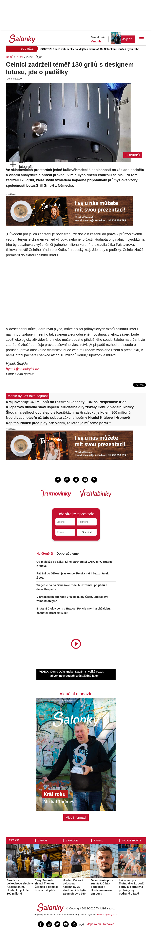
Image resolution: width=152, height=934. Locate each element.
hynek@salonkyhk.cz (22, 369)
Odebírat (87, 532)
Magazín (127, 39)
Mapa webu (93, 924)
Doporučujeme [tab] (67, 553)
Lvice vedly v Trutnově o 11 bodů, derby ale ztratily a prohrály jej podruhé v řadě (132, 887)
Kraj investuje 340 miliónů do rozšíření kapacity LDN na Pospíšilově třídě (66, 402)
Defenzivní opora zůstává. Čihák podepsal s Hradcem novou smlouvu (102, 887)
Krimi (20, 56)
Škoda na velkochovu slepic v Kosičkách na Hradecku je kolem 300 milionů (68, 412)
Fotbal (98, 840)
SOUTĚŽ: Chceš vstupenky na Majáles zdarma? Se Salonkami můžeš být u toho (89, 49)
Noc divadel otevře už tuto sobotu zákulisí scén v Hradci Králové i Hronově (68, 418)
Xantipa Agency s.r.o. (107, 914)
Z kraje (14, 840)
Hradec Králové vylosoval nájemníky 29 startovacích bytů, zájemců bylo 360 (74, 887)
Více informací (76, 817)
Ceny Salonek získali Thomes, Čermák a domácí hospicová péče (46, 885)
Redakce (108, 924)
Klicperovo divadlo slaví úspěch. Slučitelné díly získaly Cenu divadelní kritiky (70, 407)
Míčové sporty (131, 840)
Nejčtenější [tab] (44, 553)
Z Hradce (72, 840)
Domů (9, 56)
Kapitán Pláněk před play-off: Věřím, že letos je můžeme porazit (58, 423)
